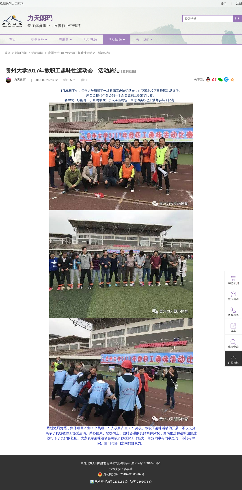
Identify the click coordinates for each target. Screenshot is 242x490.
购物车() (233, 283)
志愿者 (65, 39)
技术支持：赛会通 (121, 469)
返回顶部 (233, 362)
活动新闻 (37, 53)
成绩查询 (233, 346)
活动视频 (90, 39)
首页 (12, 39)
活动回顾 (116, 39)
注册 (239, 3)
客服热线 (233, 315)
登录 (224, 3)
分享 (233, 330)
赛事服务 (39, 39)
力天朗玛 (39, 18)
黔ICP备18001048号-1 (146, 463)
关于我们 (144, 39)
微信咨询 (233, 299)
